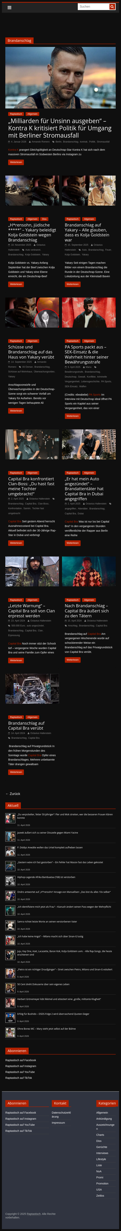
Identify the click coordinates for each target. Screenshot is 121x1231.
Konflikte (91, 376)
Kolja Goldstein (32, 254)
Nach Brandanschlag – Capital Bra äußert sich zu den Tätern (87, 610)
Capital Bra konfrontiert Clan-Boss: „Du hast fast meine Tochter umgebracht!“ (31, 486)
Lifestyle (101, 1159)
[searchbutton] (112, 6)
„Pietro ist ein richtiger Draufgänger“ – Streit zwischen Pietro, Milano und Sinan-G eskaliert (64, 969)
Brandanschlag (70, 141)
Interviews (102, 1153)
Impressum (58, 1122)
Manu (88, 367)
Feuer (108, 250)
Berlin (58, 141)
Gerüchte (101, 1147)
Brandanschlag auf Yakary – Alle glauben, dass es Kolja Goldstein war (87, 232)
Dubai (81, 513)
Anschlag (72, 625)
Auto (84, 250)
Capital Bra (30, 503)
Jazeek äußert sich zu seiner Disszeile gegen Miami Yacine (47, 832)
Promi (99, 1177)
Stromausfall (103, 141)
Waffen (82, 386)
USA (99, 1189)
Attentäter (83, 508)
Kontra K (13, 149)
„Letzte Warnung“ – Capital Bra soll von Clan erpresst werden (31, 610)
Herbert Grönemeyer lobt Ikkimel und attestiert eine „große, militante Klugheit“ (59, 999)
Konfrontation (15, 508)
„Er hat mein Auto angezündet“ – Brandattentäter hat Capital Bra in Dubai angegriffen (84, 489)
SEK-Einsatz (71, 386)
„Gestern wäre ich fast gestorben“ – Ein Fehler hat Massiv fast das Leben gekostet (60, 862)
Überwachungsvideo (44, 371)
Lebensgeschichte (90, 381)
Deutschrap (70, 376)
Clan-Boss (43, 503)
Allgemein (33, 114)
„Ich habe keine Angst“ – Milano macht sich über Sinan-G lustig (50, 936)
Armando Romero (41, 141)
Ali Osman (27, 367)
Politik (92, 141)
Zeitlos (100, 1195)
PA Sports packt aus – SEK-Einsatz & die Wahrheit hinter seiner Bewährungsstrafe (87, 354)
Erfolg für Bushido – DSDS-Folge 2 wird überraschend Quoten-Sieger (53, 1014)
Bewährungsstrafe (74, 371)
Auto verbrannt (32, 250)
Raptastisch (16, 114)
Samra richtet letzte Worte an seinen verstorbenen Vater (47, 921)
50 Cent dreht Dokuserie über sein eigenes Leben (43, 984)
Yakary (45, 254)
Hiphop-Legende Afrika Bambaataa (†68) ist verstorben (46, 877)
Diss (44, 219)
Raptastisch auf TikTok (18, 1077)
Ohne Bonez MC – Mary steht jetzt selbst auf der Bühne (46, 1028)
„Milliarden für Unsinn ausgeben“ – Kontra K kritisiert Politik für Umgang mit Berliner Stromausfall (60, 128)
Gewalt (81, 376)
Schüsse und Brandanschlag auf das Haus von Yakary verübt (31, 352)
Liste (99, 1165)
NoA (98, 1171)
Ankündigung (104, 1118)
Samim (26, 508)
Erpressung (14, 635)
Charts (100, 1134)
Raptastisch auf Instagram (20, 1066)
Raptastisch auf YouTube (20, 1071)
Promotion (102, 1183)
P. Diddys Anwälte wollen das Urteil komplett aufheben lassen (50, 847)
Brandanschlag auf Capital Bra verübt (26, 725)
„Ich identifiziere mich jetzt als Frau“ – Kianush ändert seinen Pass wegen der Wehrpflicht (64, 906)
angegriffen (70, 508)
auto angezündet (35, 625)
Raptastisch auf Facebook (20, 1060)
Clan (40, 630)
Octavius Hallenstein (39, 498)
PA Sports (106, 381)
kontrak (83, 141)
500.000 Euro (18, 625)
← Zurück (12, 794)
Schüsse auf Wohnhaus (20, 371)
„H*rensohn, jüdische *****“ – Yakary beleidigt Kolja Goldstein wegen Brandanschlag (32, 232)
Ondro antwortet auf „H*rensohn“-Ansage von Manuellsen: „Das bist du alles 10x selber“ (64, 892)
